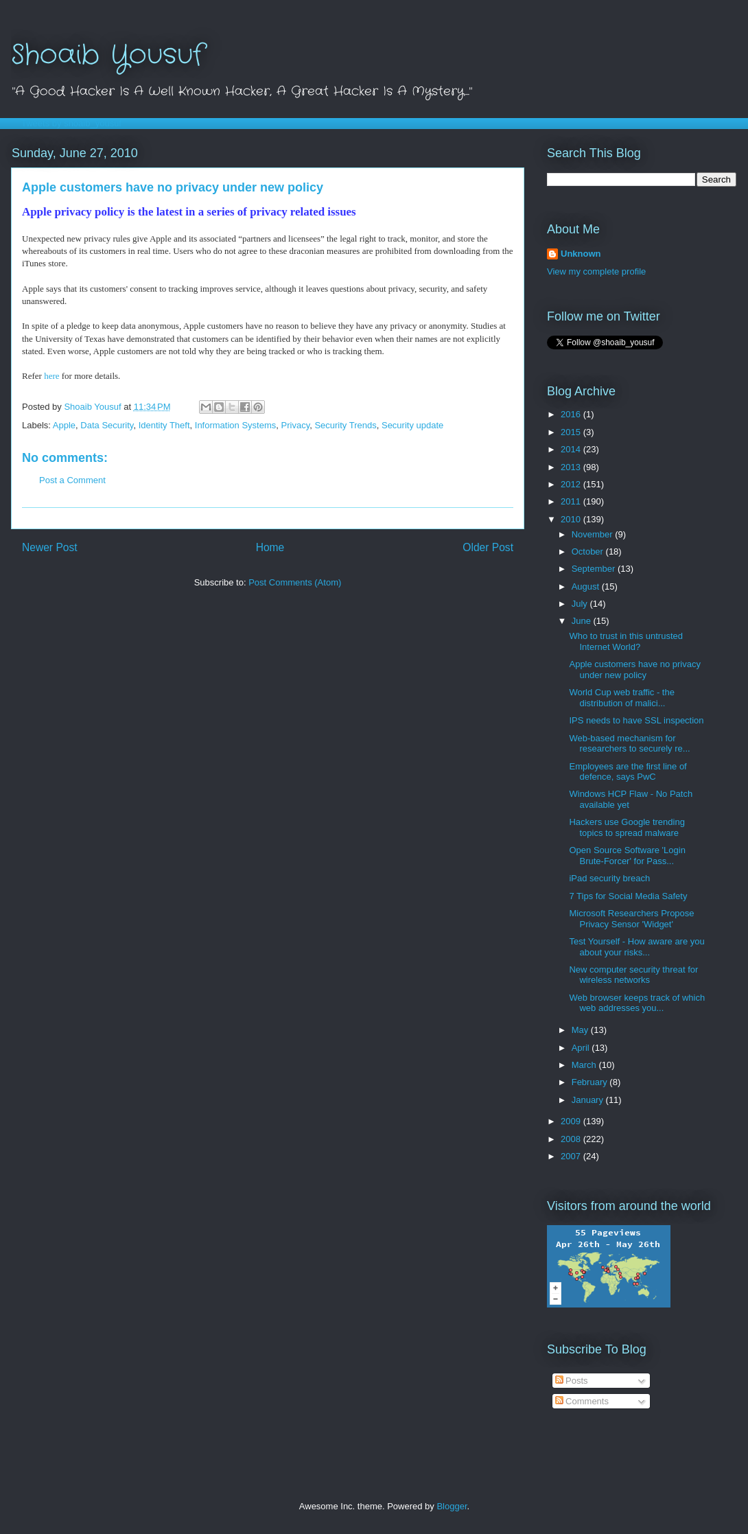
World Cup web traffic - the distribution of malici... (621, 697)
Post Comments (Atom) (294, 582)
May (581, 1030)
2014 (572, 449)
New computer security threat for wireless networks (633, 975)
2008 (572, 1139)
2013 (572, 467)
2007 (572, 1156)
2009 (572, 1121)
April (582, 1048)
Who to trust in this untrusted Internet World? (625, 641)
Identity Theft (164, 425)
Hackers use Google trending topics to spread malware (626, 827)
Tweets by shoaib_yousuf (71, 123)
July (581, 604)
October (589, 551)
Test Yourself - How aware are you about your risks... (636, 946)
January (589, 1100)
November (594, 534)
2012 (572, 484)
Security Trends (345, 425)
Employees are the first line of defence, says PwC (627, 771)
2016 (572, 414)
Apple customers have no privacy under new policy (634, 669)
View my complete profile (596, 271)
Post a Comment (72, 480)
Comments (582, 1401)
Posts (571, 1380)
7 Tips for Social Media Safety (628, 896)
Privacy (295, 425)
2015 (572, 432)
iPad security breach (609, 878)
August (587, 586)
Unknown (581, 253)
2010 (572, 519)
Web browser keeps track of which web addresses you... (637, 1003)
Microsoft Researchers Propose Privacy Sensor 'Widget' (631, 918)
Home (270, 547)
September (595, 568)
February (591, 1082)
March (585, 1065)
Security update (412, 425)
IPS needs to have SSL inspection (636, 720)
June (583, 621)
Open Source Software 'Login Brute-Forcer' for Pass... (627, 855)
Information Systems (236, 425)
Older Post (488, 547)
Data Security (106, 425)
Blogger (451, 1506)
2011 (572, 501)
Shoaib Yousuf (107, 55)
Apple (64, 425)
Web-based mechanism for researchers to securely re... (629, 743)
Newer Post (50, 547)
